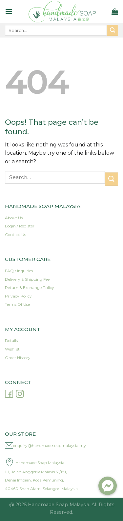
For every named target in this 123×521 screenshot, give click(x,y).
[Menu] (9, 11)
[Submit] (112, 30)
